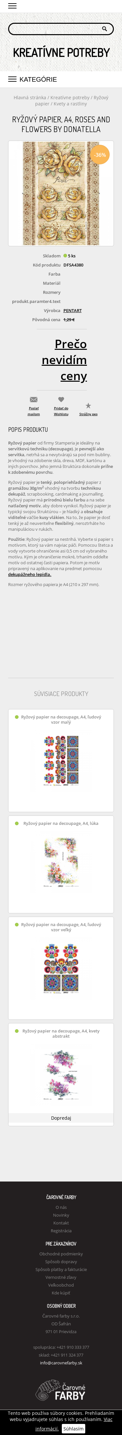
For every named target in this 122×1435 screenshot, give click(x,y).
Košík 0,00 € (109, 5)
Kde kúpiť (61, 1293)
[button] (12, 5)
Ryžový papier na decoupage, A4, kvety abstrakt (61, 1033)
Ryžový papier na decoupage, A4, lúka (61, 823)
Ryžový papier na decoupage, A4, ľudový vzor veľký (61, 927)
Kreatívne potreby (69, 97)
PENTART (72, 310)
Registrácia (61, 1231)
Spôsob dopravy (61, 1261)
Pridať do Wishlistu (61, 411)
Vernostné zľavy (61, 1277)
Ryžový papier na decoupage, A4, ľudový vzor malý (61, 719)
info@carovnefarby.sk (61, 1363)
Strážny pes (88, 414)
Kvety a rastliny (70, 104)
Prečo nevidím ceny (64, 360)
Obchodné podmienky (61, 1254)
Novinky (61, 1215)
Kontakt (61, 1223)
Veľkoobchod (61, 1285)
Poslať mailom (34, 411)
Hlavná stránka (30, 97)
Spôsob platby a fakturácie (61, 1269)
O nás (61, 1207)
